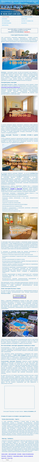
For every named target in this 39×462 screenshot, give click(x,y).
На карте (24, 23)
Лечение (4, 19)
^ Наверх (7, 459)
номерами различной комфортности (10, 87)
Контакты (5, 25)
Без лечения (5, 21)
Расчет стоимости (27, 21)
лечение (19, 454)
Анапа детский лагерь (28, 454)
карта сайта (4, 454)
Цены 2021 (10, 458)
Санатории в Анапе (18, 456)
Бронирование (6, 23)
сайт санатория (12, 454)
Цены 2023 (24, 19)
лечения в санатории (16, 188)
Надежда (3, 456)
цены (22, 295)
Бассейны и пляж (26, 16)
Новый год (9, 456)
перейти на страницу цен (19, 297)
